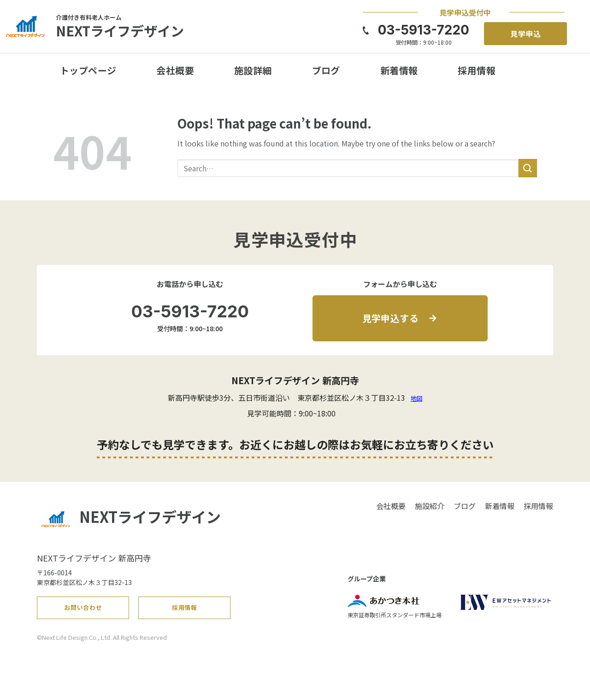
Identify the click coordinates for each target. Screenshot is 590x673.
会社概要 (175, 70)
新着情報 (399, 70)
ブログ (326, 70)
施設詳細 (253, 70)
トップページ (88, 70)
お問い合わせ (83, 610)
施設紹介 (429, 505)
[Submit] (528, 168)
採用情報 (477, 70)
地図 (417, 398)
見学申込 (526, 33)
